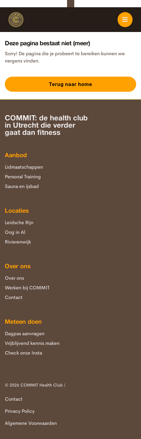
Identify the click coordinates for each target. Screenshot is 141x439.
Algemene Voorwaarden (31, 423)
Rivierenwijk (18, 242)
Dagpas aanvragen (24, 333)
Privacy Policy (20, 411)
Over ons (14, 278)
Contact (14, 297)
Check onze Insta (23, 353)
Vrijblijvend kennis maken (32, 343)
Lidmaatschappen (24, 167)
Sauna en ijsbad (22, 186)
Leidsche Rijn (19, 222)
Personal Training (23, 176)
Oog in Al (15, 232)
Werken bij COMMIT (27, 288)
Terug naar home (70, 84)
